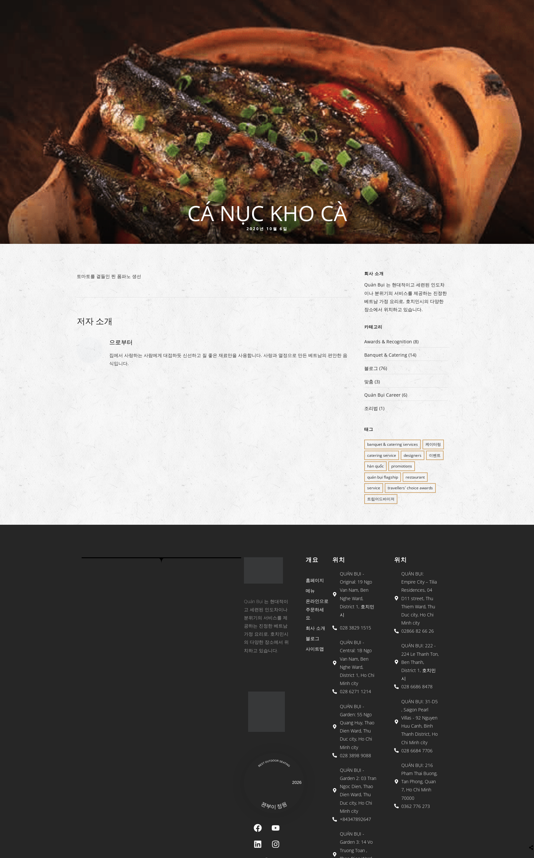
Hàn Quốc (375, 466)
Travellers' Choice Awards (410, 488)
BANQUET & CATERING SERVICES (392, 444)
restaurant (415, 477)
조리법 (371, 408)
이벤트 (435, 455)
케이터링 (433, 444)
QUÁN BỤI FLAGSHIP (382, 477)
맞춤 (368, 381)
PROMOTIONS (401, 466)
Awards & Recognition (388, 341)
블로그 (371, 368)
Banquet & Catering (385, 355)
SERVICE (373, 488)
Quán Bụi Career (382, 395)
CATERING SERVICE (381, 455)
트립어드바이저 (380, 499)
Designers (412, 455)
